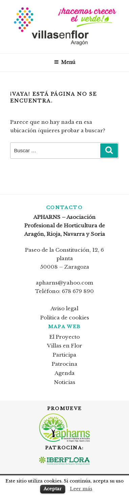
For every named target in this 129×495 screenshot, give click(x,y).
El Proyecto (64, 337)
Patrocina (64, 364)
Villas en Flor (64, 345)
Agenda (65, 373)
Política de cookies (64, 317)
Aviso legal (64, 308)
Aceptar (53, 489)
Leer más (81, 489)
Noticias (64, 382)
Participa (64, 355)
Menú (64, 62)
